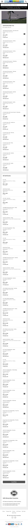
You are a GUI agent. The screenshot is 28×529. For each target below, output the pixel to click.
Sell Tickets (18, 511)
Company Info (8, 511)
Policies (13, 511)
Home (4, 511)
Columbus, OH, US (7, 27)
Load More (14, 482)
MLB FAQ (14, 512)
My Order (23, 511)
